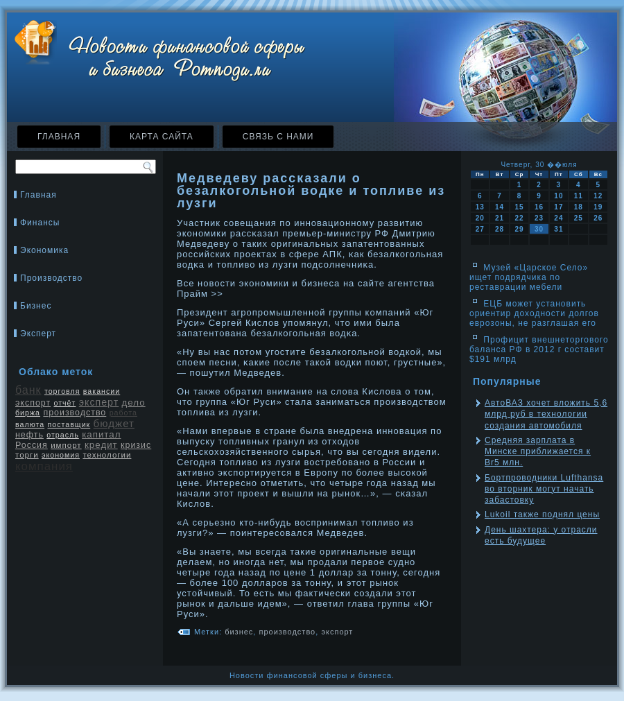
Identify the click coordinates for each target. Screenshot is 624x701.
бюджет (114, 423)
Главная (58, 136)
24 (558, 218)
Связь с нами (278, 136)
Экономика (44, 250)
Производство (51, 278)
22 (518, 218)
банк (28, 390)
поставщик (68, 424)
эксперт (99, 402)
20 (480, 218)
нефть (29, 435)
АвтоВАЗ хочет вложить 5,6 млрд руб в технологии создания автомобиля (546, 414)
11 (578, 196)
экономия (61, 455)
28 (499, 229)
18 (578, 207)
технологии (107, 455)
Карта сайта (161, 136)
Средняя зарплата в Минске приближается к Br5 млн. (538, 451)
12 (598, 196)
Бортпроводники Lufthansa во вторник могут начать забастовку (544, 489)
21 (499, 218)
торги (27, 455)
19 (598, 207)
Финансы (40, 222)
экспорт (33, 403)
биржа (27, 412)
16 (539, 207)
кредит (101, 445)
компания (44, 466)
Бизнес (35, 306)
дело (134, 402)
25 (578, 218)
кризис (136, 445)
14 (499, 207)
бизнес (239, 632)
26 (598, 218)
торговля (62, 391)
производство (74, 412)
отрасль (62, 435)
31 (558, 229)
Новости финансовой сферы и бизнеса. (312, 675)
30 (539, 229)
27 (480, 229)
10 (558, 196)
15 (518, 207)
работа (123, 412)
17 (558, 207)
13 (480, 207)
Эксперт (38, 333)
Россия (31, 445)
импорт (66, 445)
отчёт (64, 403)
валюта (29, 424)
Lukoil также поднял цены (542, 514)
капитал (101, 434)
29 (518, 229)
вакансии (101, 391)
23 (539, 218)
